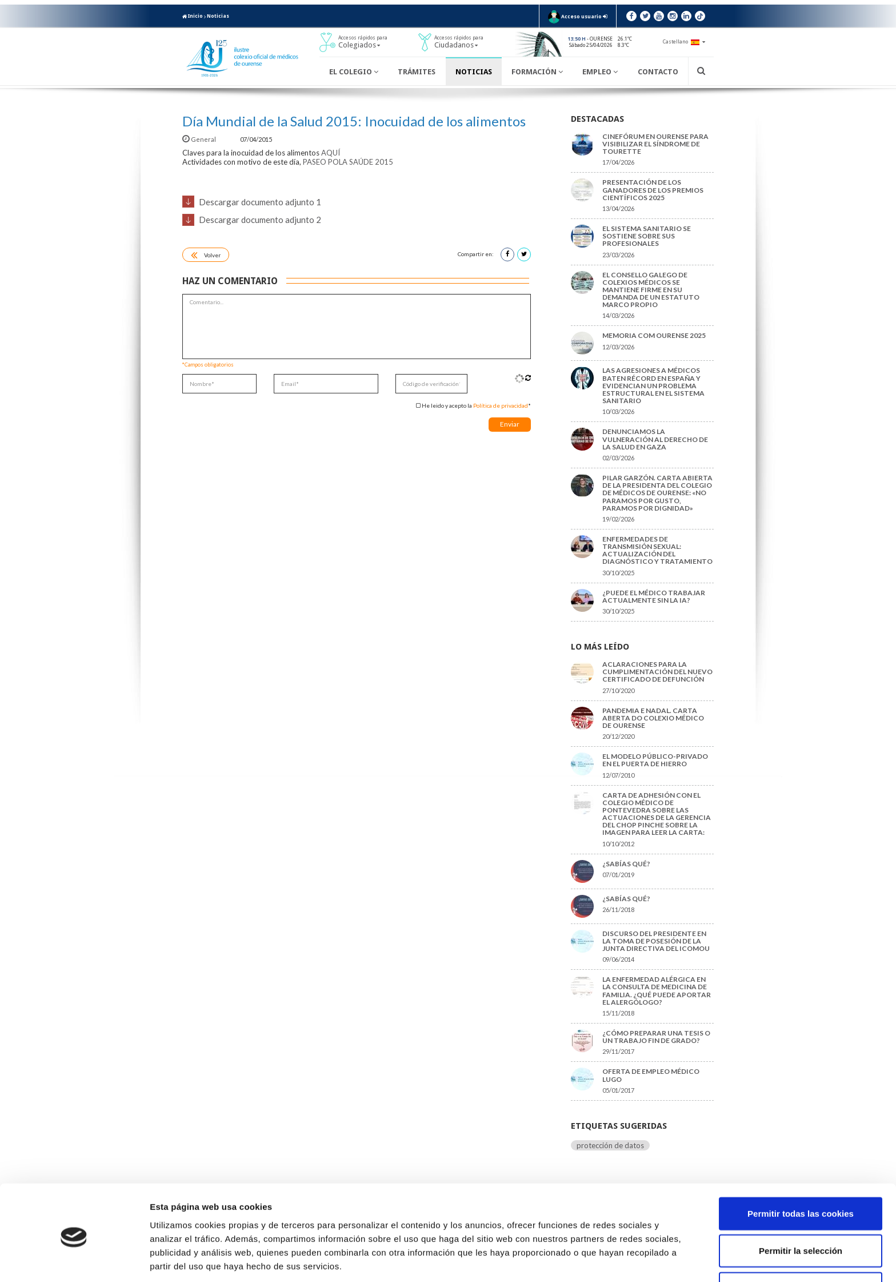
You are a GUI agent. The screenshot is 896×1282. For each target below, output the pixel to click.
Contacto (658, 71)
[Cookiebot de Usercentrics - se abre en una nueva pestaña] (74, 1259)
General (199, 139)
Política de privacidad (500, 405)
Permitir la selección (800, 1207)
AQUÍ (330, 152)
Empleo (600, 71)
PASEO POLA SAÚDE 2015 (348, 161)
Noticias (218, 16)
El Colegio (353, 71)
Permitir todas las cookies (800, 1169)
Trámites (416, 71)
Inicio (192, 16)
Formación (537, 71)
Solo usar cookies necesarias (801, 1244)
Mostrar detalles (614, 1259)
